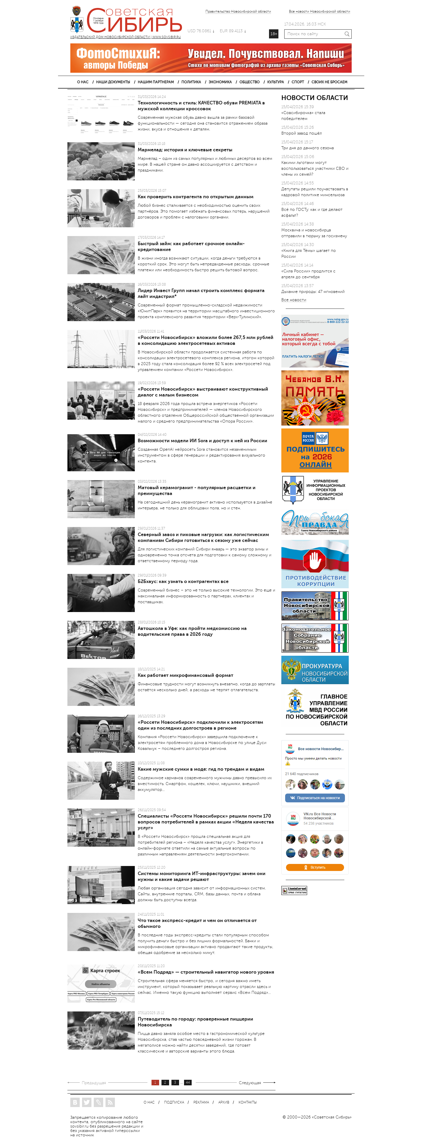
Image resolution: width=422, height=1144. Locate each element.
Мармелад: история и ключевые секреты (185, 149)
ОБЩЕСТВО (249, 82)
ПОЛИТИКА (191, 82)
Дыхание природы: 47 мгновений (313, 291)
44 (188, 1082)
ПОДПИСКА (174, 1102)
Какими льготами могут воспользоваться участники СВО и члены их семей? (314, 168)
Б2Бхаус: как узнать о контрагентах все (183, 581)
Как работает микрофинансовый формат (185, 675)
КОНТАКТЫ (248, 1102)
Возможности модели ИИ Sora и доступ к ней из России (202, 440)
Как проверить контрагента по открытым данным (195, 196)
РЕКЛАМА (201, 1102)
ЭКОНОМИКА (220, 82)
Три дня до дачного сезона (307, 148)
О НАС (83, 82)
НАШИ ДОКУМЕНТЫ (113, 82)
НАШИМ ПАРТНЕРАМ (156, 82)
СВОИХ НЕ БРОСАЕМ (329, 82)
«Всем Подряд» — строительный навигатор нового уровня (206, 972)
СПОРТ (298, 82)
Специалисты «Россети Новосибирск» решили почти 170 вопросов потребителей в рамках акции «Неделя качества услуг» (206, 822)
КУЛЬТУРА (275, 82)
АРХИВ (223, 1102)
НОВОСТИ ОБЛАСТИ (314, 97)
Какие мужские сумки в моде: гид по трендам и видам (201, 769)
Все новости (293, 300)
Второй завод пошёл (301, 133)
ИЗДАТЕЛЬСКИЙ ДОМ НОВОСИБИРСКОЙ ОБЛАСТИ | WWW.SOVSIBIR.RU (129, 20)
